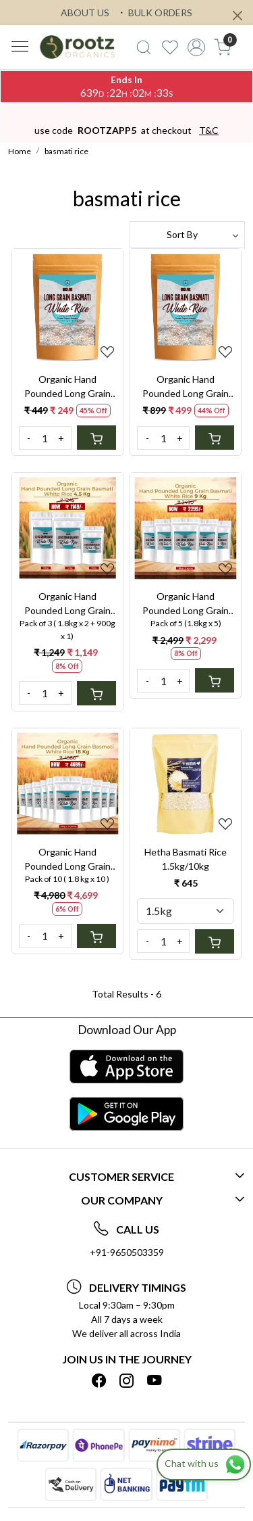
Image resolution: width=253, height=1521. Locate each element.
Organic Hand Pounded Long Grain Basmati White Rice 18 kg (67, 859)
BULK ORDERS (154, 12)
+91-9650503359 (127, 1252)
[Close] (237, 15)
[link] (144, 47)
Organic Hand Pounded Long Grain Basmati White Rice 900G (67, 386)
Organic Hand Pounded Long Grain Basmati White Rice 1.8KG (185, 386)
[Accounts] (196, 47)
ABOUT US (85, 12)
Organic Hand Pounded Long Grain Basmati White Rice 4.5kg (67, 603)
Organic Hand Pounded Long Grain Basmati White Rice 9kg (185, 603)
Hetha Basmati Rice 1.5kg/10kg (185, 859)
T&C (209, 130)
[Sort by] (188, 234)
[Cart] (96, 437)
